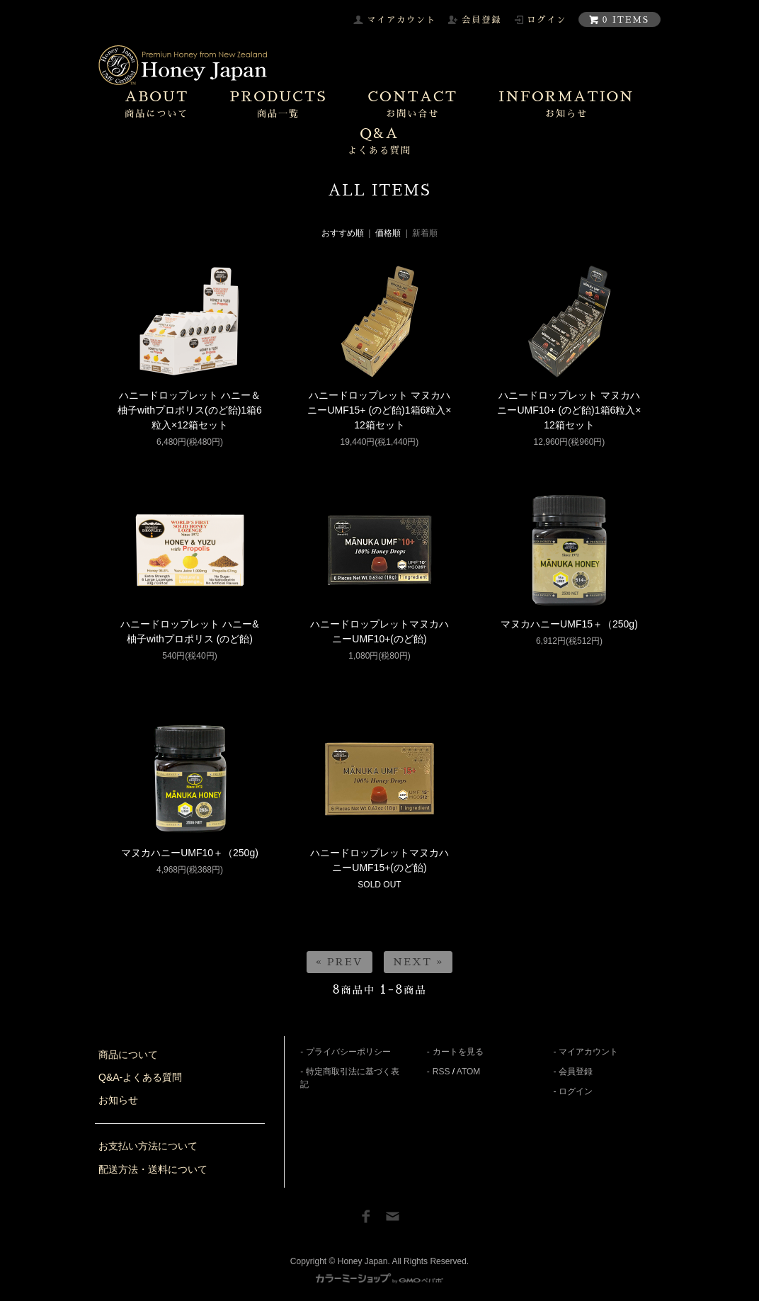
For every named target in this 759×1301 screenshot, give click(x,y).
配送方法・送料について (152, 1169)
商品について (128, 1054)
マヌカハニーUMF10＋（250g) (189, 852)
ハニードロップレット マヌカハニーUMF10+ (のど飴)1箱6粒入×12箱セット (569, 410)
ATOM (469, 1071)
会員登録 (576, 1071)
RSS (441, 1071)
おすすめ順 (342, 233)
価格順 (388, 233)
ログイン (576, 1091)
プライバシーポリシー (348, 1052)
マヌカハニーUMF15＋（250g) (569, 624)
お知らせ (118, 1100)
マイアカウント (588, 1052)
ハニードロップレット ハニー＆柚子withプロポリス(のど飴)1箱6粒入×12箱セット (190, 410)
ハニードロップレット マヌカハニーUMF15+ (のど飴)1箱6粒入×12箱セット (379, 410)
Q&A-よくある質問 (140, 1077)
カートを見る (458, 1052)
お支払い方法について (148, 1146)
